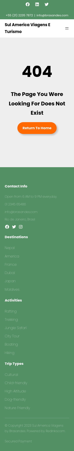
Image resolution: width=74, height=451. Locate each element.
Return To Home (37, 127)
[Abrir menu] (67, 28)
